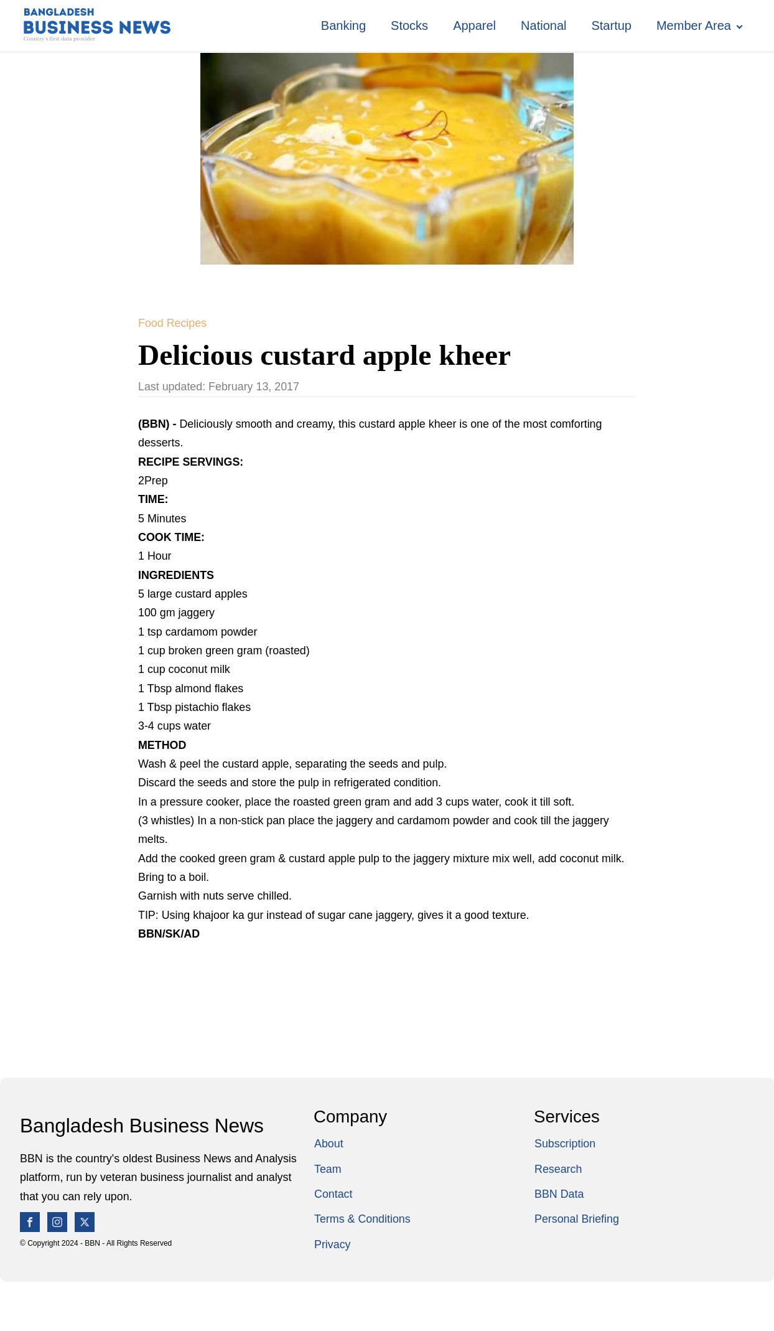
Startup (611, 25)
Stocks (409, 25)
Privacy (332, 1244)
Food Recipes (172, 323)
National (543, 25)
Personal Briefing (576, 1219)
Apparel (474, 25)
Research (558, 1169)
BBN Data (559, 1194)
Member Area (693, 25)
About (328, 1143)
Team (328, 1169)
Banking (343, 25)
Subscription (564, 1143)
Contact (333, 1194)
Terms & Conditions (362, 1219)
